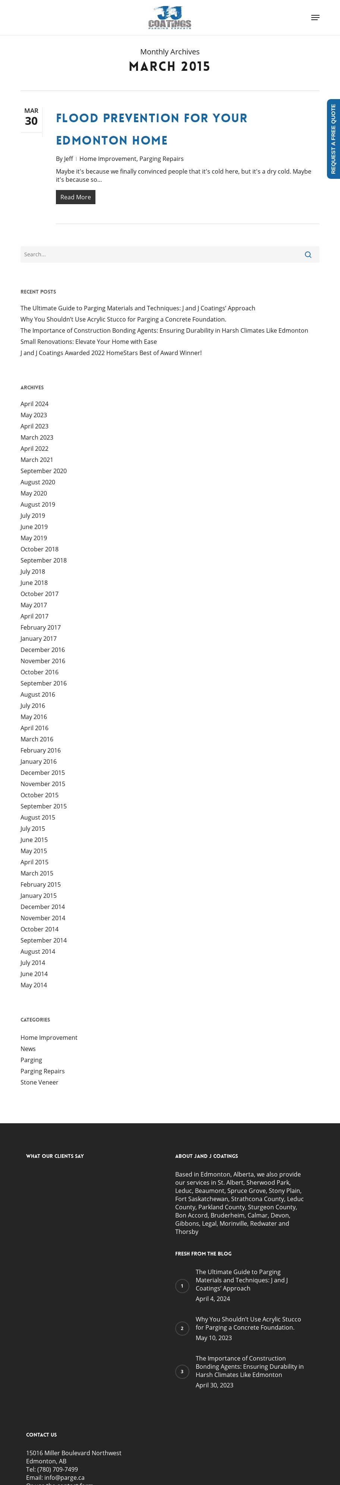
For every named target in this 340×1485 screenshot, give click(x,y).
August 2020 (38, 483)
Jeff (68, 159)
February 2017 (41, 629)
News (28, 1050)
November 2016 (43, 662)
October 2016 (40, 673)
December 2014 (43, 908)
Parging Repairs (161, 159)
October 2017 (40, 595)
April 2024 (34, 405)
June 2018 (34, 584)
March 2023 (37, 439)
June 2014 (34, 975)
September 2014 (44, 942)
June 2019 (34, 528)
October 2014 (40, 931)
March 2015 (37, 875)
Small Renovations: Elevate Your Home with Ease (89, 343)
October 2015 (40, 796)
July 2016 (33, 707)
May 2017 (34, 606)
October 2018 (40, 551)
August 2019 (38, 506)
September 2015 (44, 808)
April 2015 (34, 863)
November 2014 (43, 919)
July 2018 (33, 573)
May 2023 (34, 416)
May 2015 (34, 852)
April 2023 (34, 428)
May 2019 (34, 539)
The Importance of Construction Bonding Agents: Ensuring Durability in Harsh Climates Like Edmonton (164, 332)
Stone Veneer (40, 1084)
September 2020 (44, 472)
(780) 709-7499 (57, 1471)
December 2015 (43, 774)
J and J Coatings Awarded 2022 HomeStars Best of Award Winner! (111, 354)
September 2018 (44, 562)
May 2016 (34, 718)
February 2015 (41, 886)
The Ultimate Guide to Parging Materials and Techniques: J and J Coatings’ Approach (138, 309)
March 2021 (37, 461)
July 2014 (33, 964)
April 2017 (34, 618)
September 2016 (44, 685)
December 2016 (43, 651)
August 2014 (38, 953)
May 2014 (34, 986)
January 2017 (39, 640)
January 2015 (39, 897)
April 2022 (34, 450)
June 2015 (34, 841)
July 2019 (33, 517)
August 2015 (38, 819)
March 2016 (37, 741)
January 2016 (39, 763)
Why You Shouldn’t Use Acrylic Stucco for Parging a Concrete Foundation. (123, 321)
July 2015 (33, 830)
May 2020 (34, 495)
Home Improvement (107, 159)
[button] (315, 17)
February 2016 (41, 752)
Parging (31, 1061)
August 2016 (38, 696)
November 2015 (43, 785)
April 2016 (34, 729)
